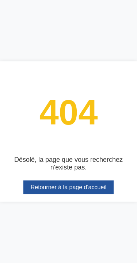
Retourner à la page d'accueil (69, 187)
